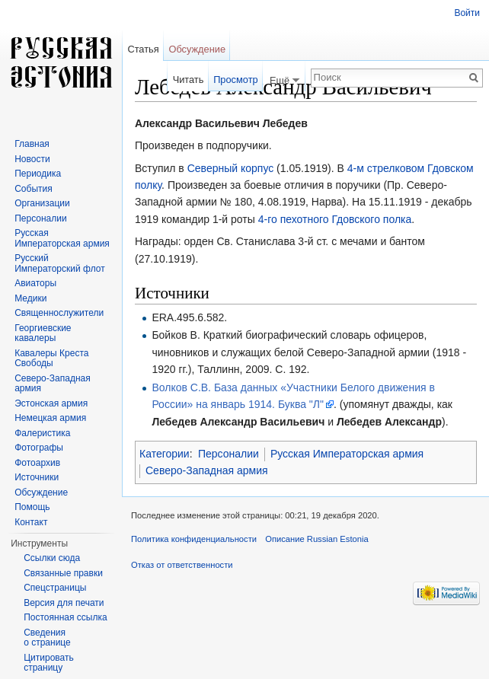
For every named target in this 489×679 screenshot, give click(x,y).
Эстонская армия (51, 403)
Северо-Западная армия (206, 470)
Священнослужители (59, 313)
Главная (32, 144)
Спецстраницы (55, 587)
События (33, 188)
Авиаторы (35, 283)
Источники (36, 477)
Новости (32, 159)
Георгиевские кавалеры (42, 333)
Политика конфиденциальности (194, 539)
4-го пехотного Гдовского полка (335, 219)
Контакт (30, 522)
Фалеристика (42, 433)
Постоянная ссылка (65, 617)
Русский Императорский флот (59, 263)
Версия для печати (64, 603)
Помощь (32, 507)
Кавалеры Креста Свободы (51, 358)
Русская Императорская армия (346, 454)
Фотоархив (37, 462)
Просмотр (235, 79)
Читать (188, 79)
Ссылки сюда (52, 558)
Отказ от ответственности (182, 564)
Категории (164, 454)
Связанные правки (63, 573)
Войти (467, 13)
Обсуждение (196, 49)
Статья (142, 49)
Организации (42, 203)
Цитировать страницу (49, 663)
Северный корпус (230, 168)
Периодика (37, 173)
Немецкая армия (50, 418)
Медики (30, 298)
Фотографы (38, 447)
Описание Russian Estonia (316, 539)
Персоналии (228, 454)
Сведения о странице (47, 638)
